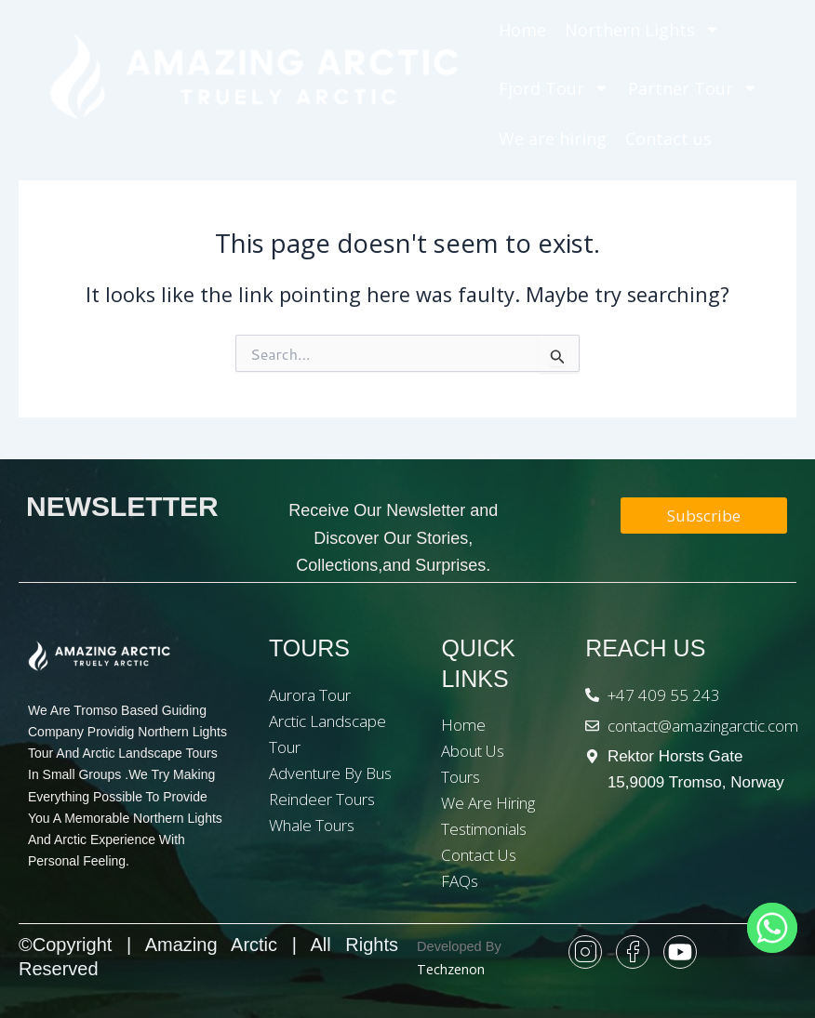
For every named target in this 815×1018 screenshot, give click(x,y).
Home (522, 30)
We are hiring (553, 138)
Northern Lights (642, 29)
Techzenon (451, 968)
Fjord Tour (554, 88)
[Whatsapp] (772, 928)
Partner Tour (693, 88)
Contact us (668, 138)
